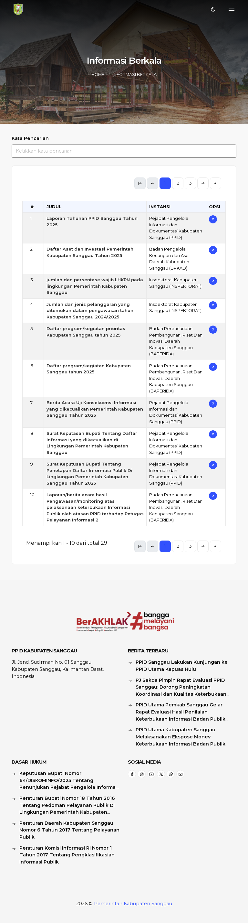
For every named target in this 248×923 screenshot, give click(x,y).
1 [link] (165, 183)
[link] (203, 183)
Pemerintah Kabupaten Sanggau (133, 904)
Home (97, 74)
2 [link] (178, 183)
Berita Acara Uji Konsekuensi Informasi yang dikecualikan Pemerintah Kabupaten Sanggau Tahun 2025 (94, 409)
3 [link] (190, 183)
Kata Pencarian (30, 138)
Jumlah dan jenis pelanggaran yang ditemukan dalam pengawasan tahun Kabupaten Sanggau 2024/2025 (89, 310)
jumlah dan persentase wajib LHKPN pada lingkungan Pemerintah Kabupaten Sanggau (94, 286)
